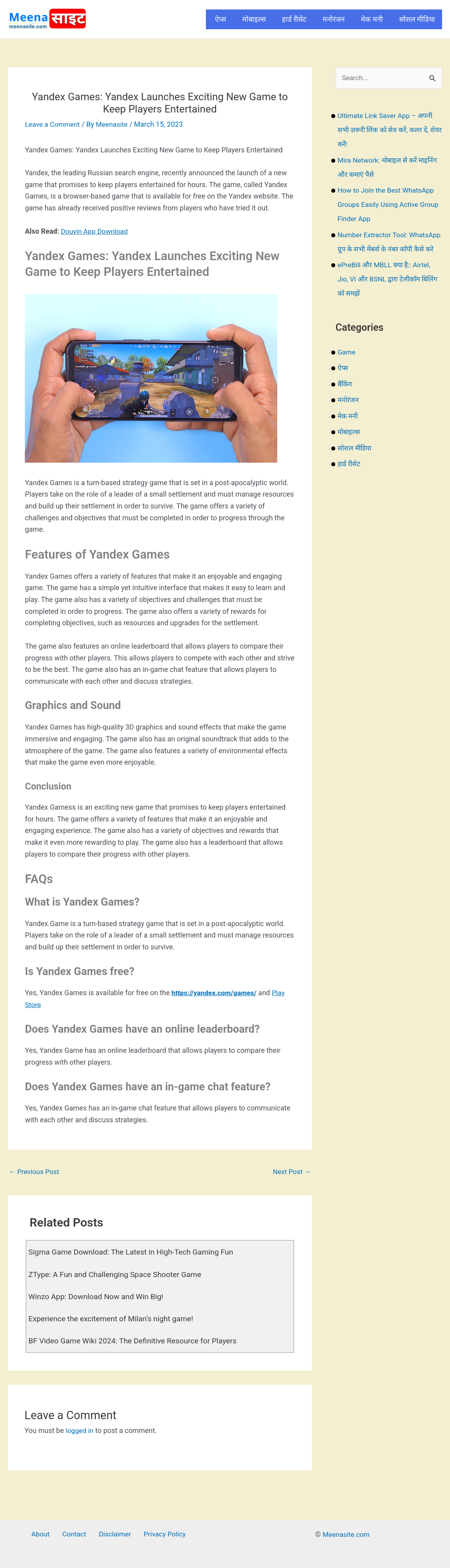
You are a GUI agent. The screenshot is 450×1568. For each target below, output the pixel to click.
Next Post (291, 1172)
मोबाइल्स (254, 19)
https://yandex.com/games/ (216, 992)
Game (347, 366)
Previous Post (35, 1172)
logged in (79, 1431)
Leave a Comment (53, 124)
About (43, 1534)
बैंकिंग (345, 398)
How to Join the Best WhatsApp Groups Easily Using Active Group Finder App (388, 204)
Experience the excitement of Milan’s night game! (114, 1319)
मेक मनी (372, 19)
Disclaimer (113, 1534)
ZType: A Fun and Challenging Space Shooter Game (118, 1274)
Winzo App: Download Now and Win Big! (98, 1297)
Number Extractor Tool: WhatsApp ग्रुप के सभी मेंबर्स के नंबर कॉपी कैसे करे (386, 249)
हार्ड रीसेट (294, 19)
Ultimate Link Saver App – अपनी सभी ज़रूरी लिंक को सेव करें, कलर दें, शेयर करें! (387, 130)
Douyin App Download (95, 231)
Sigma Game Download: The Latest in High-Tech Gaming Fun (134, 1252)
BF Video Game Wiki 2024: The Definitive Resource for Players (136, 1341)
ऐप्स (220, 19)
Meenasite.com (346, 1534)
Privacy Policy (161, 1534)
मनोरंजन (334, 19)
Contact (74, 1534)
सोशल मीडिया (417, 19)
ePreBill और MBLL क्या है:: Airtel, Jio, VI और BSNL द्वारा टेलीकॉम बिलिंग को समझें (386, 293)
